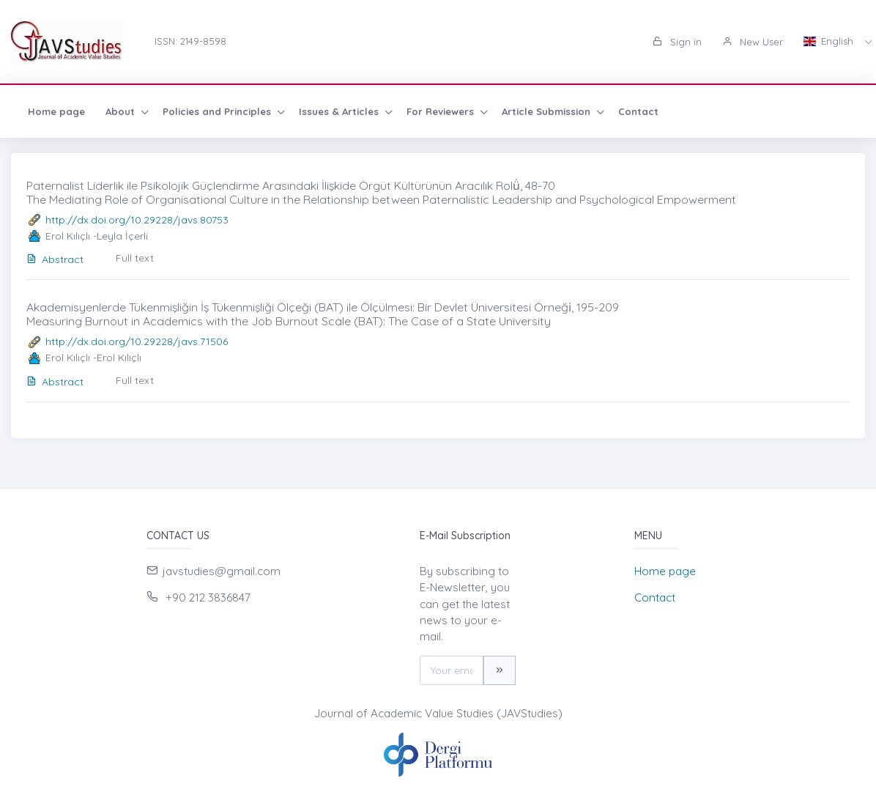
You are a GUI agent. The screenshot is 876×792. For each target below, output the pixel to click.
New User (752, 42)
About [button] (121, 111)
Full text (135, 257)
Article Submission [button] (547, 111)
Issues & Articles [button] (340, 111)
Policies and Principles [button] (218, 111)
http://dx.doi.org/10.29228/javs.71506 (136, 341)
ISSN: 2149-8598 (190, 41)
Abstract (54, 259)
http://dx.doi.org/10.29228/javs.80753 (137, 219)
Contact (638, 111)
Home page (56, 111)
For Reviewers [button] (442, 111)
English (829, 41)
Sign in (677, 42)
